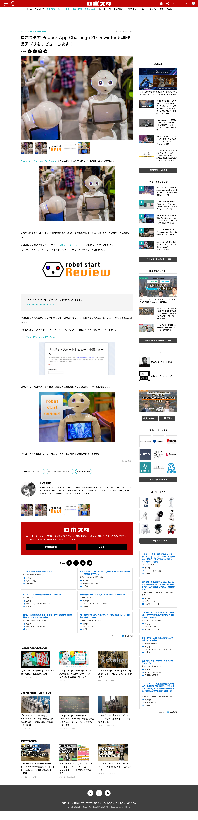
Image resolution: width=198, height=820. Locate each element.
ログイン (102, 547)
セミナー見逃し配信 (72, 9)
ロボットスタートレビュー (72, 245)
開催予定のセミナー (51, 9)
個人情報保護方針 (111, 812)
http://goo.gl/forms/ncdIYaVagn (39, 337)
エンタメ (156, 9)
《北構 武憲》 (126, 461)
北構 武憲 (48, 483)
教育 (166, 9)
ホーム (24, 9)
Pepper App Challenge (35, 472)
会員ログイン (150, 418)
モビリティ (134, 9)
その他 (174, 9)
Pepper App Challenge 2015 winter (41, 161)
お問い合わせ (86, 812)
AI (110, 9)
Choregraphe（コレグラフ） (64, 472)
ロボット (102, 9)
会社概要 (75, 812)
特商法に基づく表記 (128, 812)
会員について (89, 9)
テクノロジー (120, 9)
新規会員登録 (51, 547)
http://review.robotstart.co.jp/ (41, 304)
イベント (146, 9)
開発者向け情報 (89, 472)
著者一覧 (65, 812)
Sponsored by (116, 636)
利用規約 (97, 812)
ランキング (35, 9)
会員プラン (167, 418)
